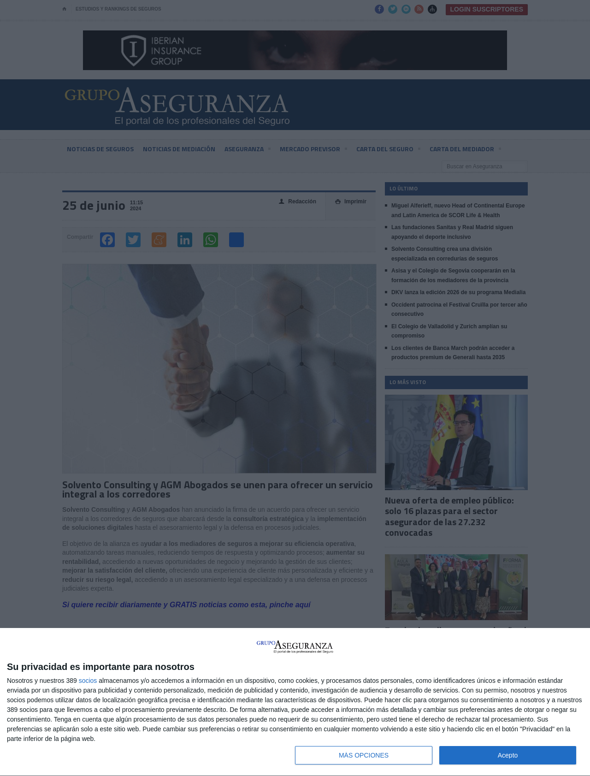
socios (88, 680)
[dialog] (295, 702)
